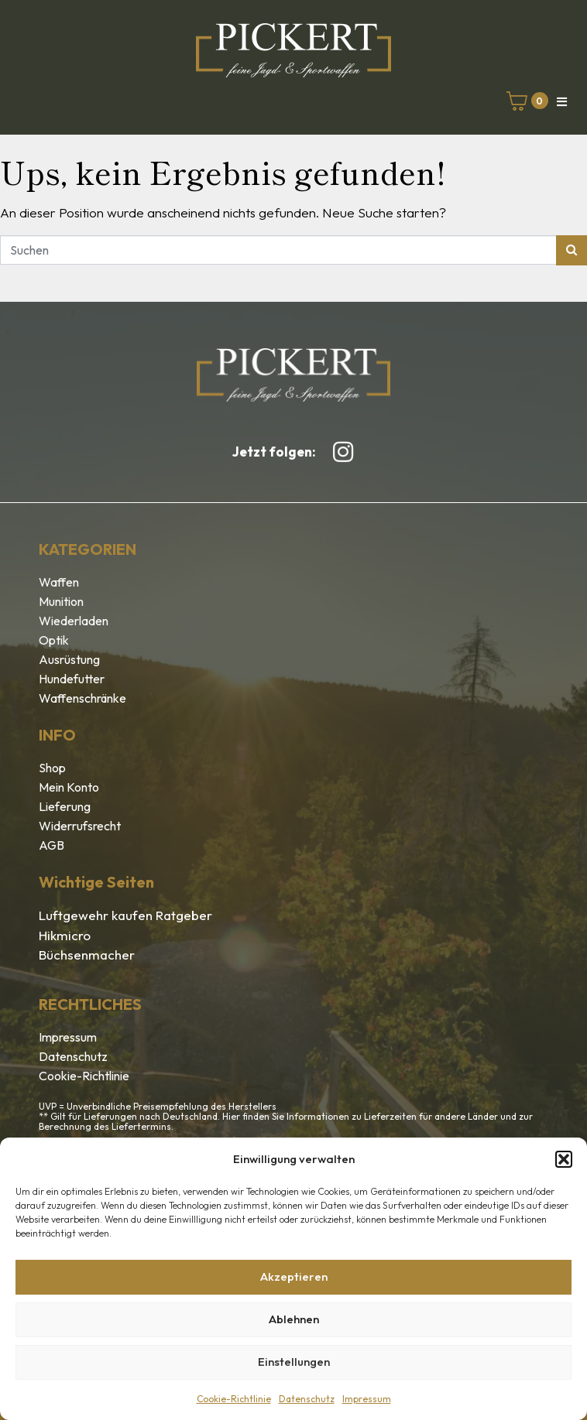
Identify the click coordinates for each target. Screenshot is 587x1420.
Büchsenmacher (87, 954)
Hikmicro (65, 935)
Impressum (366, 1399)
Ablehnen (294, 1319)
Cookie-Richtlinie (234, 1399)
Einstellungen (294, 1361)
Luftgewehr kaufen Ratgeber (125, 915)
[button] (564, 1159)
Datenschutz (307, 1399)
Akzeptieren (294, 1276)
